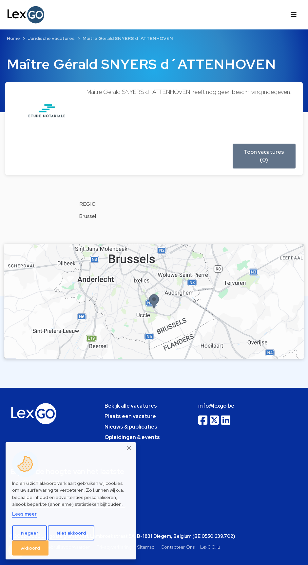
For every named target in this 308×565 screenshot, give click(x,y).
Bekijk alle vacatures (131, 405)
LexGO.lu (210, 547)
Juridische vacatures (51, 38)
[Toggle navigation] (293, 14)
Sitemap (146, 547)
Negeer (29, 533)
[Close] (129, 448)
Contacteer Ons (178, 547)
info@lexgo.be (216, 405)
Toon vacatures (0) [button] (264, 156)
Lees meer (24, 514)
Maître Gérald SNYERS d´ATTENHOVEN (128, 38)
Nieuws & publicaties (131, 426)
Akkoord (30, 548)
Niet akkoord (71, 533)
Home (13, 38)
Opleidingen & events (132, 437)
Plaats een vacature (130, 416)
